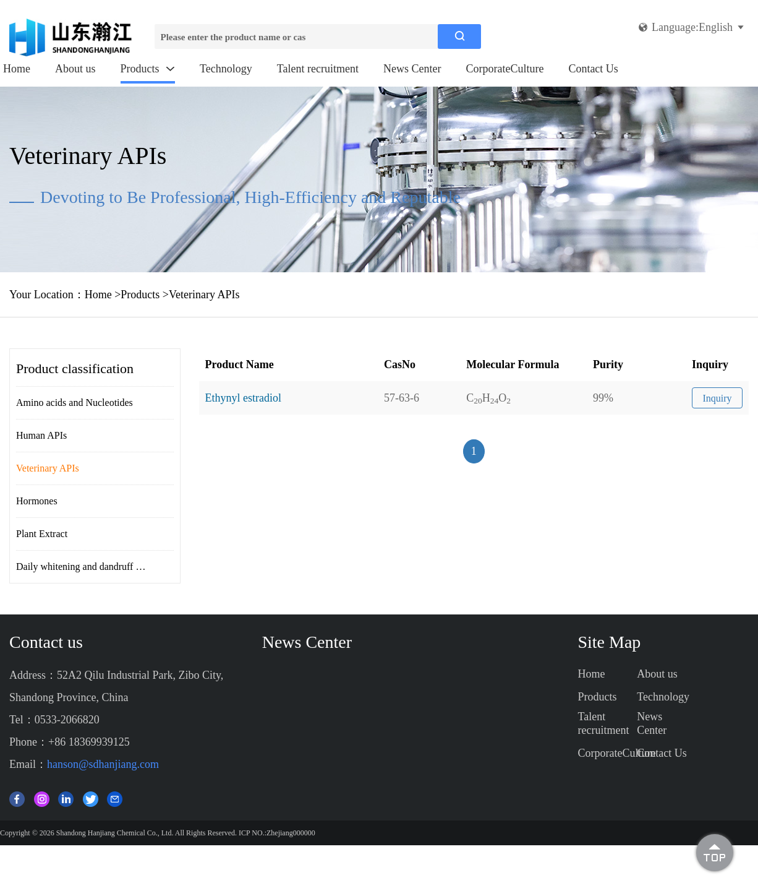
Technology (226, 68)
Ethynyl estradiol (243, 398)
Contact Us (593, 68)
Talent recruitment (318, 68)
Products (148, 68)
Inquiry (716, 398)
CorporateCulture (504, 68)
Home (16, 68)
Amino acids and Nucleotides (74, 402)
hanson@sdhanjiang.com (103, 764)
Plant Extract (41, 533)
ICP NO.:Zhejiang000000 (277, 833)
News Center (412, 68)
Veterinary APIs (204, 294)
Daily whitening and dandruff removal (92, 566)
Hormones (36, 501)
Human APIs (41, 435)
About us (75, 68)
